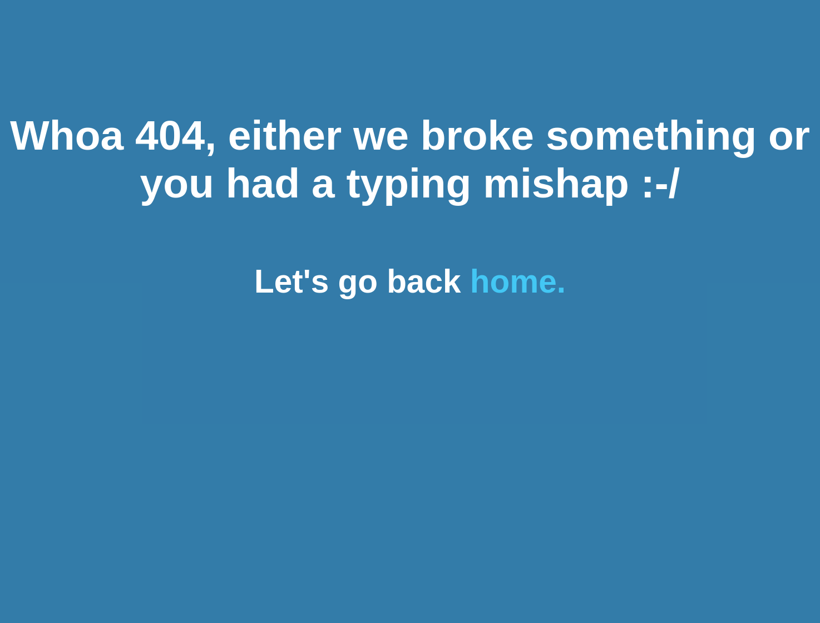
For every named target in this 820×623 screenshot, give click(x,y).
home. (518, 281)
